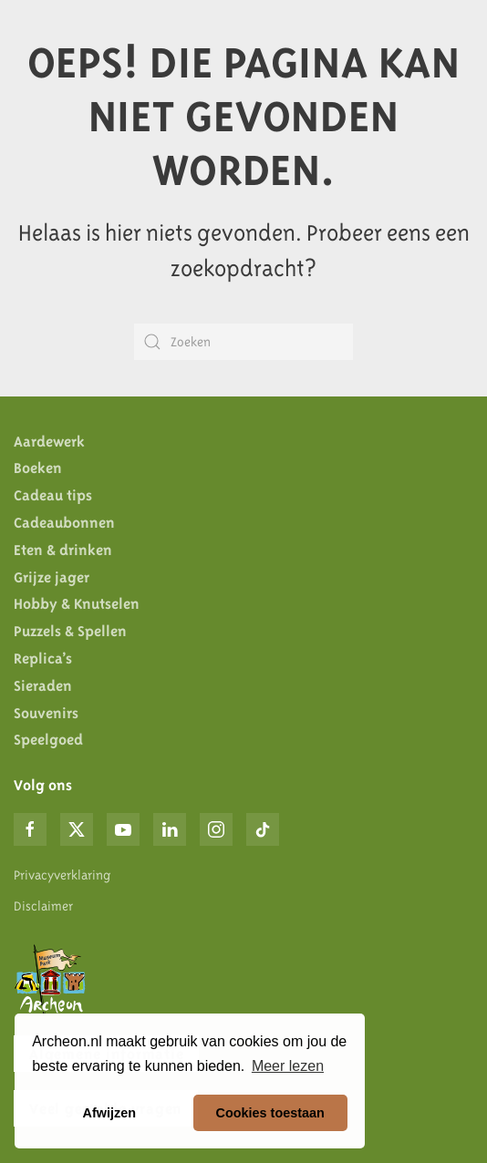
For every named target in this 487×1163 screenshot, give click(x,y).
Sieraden (43, 685)
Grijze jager (51, 577)
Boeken (38, 467)
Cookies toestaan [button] (270, 1113)
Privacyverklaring (62, 875)
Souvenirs (46, 713)
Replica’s (43, 658)
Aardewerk (49, 441)
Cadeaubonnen (64, 522)
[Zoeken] (243, 342)
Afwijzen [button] (109, 1113)
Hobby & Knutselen (77, 603)
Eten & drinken (63, 549)
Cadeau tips (53, 495)
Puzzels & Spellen (70, 631)
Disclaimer (43, 906)
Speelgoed (48, 739)
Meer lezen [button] (288, 1066)
